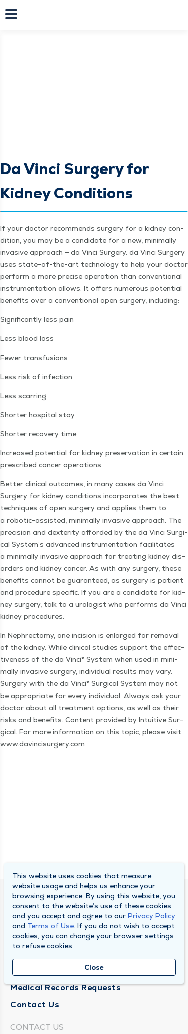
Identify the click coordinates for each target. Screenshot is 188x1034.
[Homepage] (101, 15)
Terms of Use (50, 925)
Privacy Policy (151, 915)
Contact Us (34, 1004)
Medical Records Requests (65, 987)
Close (94, 967)
